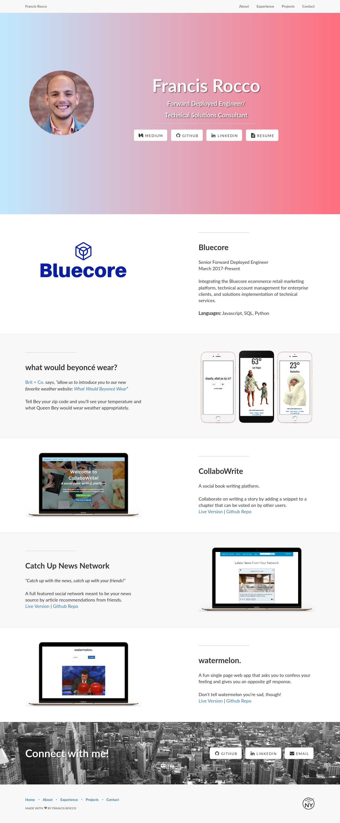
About (244, 6)
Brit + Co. (34, 382)
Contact (308, 6)
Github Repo (238, 511)
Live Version (211, 511)
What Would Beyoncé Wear (100, 388)
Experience (265, 6)
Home (30, 799)
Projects (288, 6)
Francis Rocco (36, 6)
